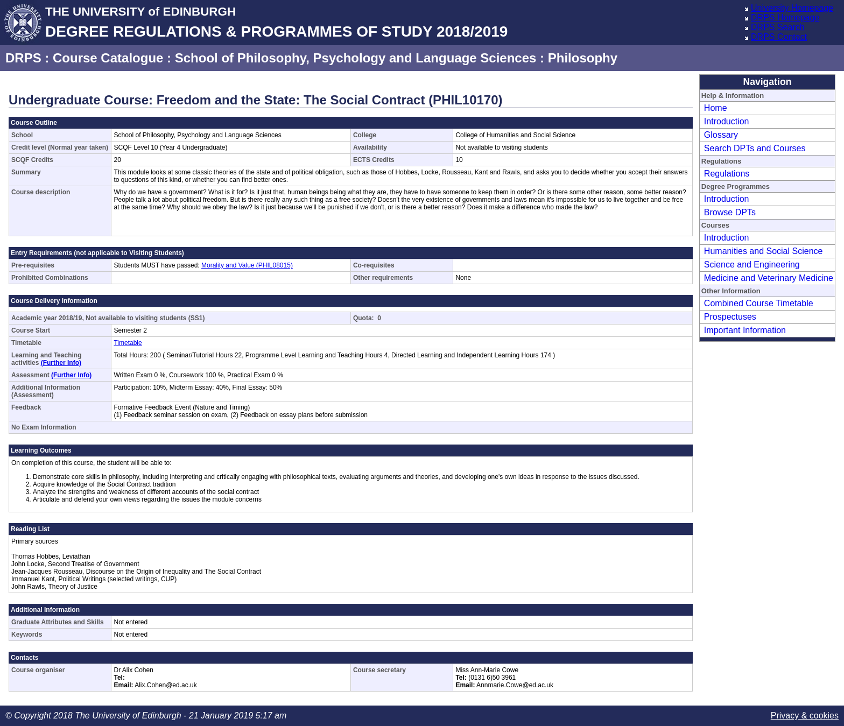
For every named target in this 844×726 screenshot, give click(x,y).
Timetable (128, 343)
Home (715, 107)
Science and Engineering (752, 264)
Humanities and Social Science (763, 251)
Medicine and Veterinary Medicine (768, 278)
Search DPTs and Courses (755, 148)
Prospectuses (730, 316)
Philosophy (582, 58)
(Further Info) (61, 362)
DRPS (23, 58)
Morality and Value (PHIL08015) (247, 265)
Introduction (726, 121)
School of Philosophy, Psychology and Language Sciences (356, 58)
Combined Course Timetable (758, 303)
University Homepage (792, 7)
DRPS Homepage (785, 17)
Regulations (727, 173)
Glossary (721, 134)
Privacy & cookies (805, 715)
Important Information (745, 330)
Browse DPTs (730, 212)
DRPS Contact (779, 36)
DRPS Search (778, 27)
